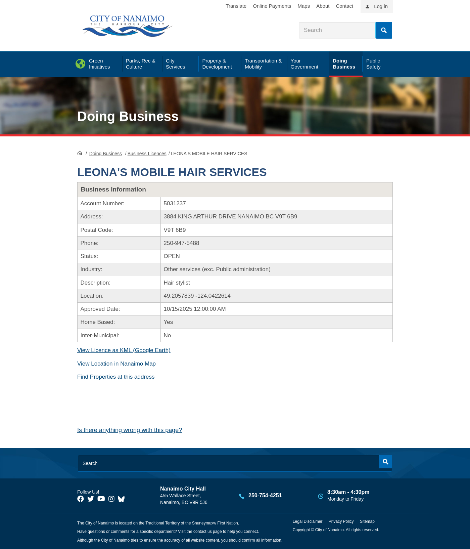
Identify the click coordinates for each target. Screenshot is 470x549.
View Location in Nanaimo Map (116, 364)
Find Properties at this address (116, 377)
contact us (202, 531)
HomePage (79, 153)
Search (383, 30)
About (322, 6)
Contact (344, 6)
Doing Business (128, 116)
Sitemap (367, 521)
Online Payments (272, 6)
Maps (304, 6)
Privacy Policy (341, 521)
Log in (381, 6)
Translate (236, 6)
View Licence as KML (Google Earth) (124, 350)
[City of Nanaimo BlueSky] (123, 499)
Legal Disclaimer (308, 521)
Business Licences (147, 153)
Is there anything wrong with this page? (129, 430)
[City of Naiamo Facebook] (80, 499)
